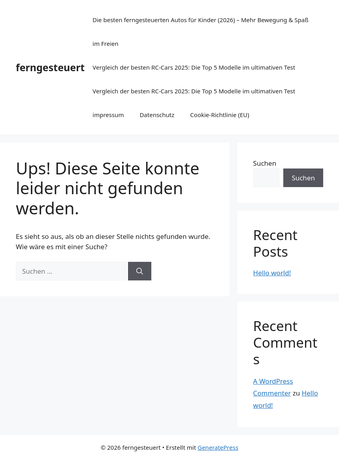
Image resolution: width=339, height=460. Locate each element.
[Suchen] (139, 271)
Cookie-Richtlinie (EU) (219, 115)
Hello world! (272, 272)
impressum (108, 115)
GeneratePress (218, 447)
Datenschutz (156, 115)
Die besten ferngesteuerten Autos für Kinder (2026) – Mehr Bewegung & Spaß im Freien (200, 31)
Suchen (265, 163)
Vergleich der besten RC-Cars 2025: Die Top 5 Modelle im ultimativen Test (193, 67)
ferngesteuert (50, 67)
